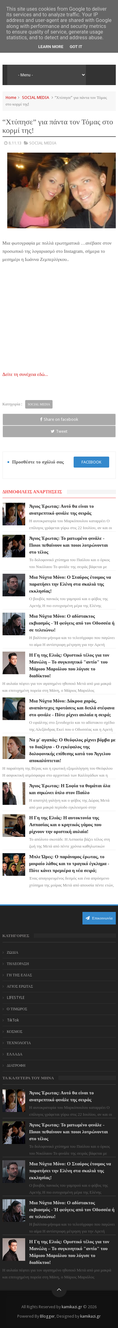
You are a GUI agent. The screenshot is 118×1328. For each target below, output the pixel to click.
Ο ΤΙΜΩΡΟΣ (17, 1009)
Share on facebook (59, 419)
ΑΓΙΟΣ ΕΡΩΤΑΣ (20, 986)
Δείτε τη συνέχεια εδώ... (25, 374)
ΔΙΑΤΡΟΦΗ (16, 1065)
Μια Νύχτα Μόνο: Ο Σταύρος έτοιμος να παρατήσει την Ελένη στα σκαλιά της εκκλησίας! (70, 584)
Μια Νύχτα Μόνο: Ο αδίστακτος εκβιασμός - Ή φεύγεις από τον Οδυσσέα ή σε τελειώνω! (72, 623)
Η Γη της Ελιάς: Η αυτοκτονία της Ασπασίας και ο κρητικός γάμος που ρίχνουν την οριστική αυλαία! (65, 824)
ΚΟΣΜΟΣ (15, 1031)
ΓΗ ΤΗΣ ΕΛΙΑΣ (19, 975)
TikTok (13, 1020)
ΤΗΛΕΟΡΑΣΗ (18, 964)
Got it (76, 46)
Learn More (51, 46)
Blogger (47, 1316)
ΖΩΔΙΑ (13, 952)
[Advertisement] (59, 316)
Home (11, 97)
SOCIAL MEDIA (35, 97)
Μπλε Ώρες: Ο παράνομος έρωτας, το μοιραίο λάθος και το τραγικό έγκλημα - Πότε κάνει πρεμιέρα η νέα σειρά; (69, 863)
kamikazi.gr (72, 1306)
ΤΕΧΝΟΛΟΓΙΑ (19, 1043)
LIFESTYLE (16, 997)
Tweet (59, 431)
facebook (91, 462)
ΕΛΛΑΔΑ (15, 1054)
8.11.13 (14, 143)
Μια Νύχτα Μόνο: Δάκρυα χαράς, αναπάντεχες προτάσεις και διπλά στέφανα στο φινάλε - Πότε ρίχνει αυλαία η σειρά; (72, 707)
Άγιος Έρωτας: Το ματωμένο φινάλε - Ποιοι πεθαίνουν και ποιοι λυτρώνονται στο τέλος (68, 545)
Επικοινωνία (99, 918)
